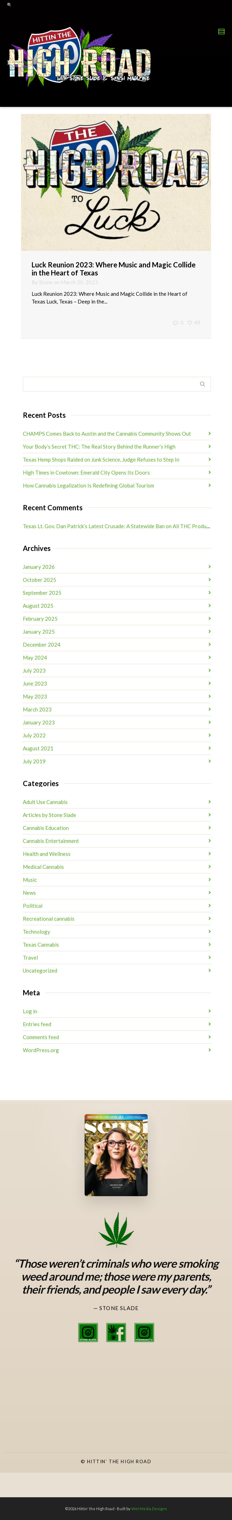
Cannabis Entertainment (51, 841)
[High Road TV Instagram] (144, 1332)
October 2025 (39, 580)
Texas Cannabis (41, 944)
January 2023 (39, 722)
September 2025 (42, 592)
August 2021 (38, 748)
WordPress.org (41, 1050)
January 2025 (39, 631)
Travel (30, 957)
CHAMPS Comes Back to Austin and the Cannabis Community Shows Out (107, 433)
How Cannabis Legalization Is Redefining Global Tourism (88, 485)
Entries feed (37, 1024)
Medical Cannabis (43, 867)
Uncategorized (40, 970)
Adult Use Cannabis (45, 802)
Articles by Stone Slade (49, 815)
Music (30, 880)
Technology (36, 931)
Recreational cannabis (48, 918)
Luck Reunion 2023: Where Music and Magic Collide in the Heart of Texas (113, 268)
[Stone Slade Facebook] (116, 1332)
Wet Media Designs (149, 1508)
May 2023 (35, 696)
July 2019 (34, 761)
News (29, 892)
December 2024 (41, 644)
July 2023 (34, 670)
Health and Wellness (47, 854)
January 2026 (39, 567)
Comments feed (41, 1037)
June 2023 (35, 683)
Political (32, 905)
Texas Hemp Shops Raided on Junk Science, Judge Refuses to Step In (101, 459)
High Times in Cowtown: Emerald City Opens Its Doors (86, 472)
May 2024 (35, 657)
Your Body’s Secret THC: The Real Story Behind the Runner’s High (99, 446)
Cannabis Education (46, 828)
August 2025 (38, 605)
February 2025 (40, 618)
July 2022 (34, 735)
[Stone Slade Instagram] (88, 1332)
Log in (30, 1011)
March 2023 (37, 709)
